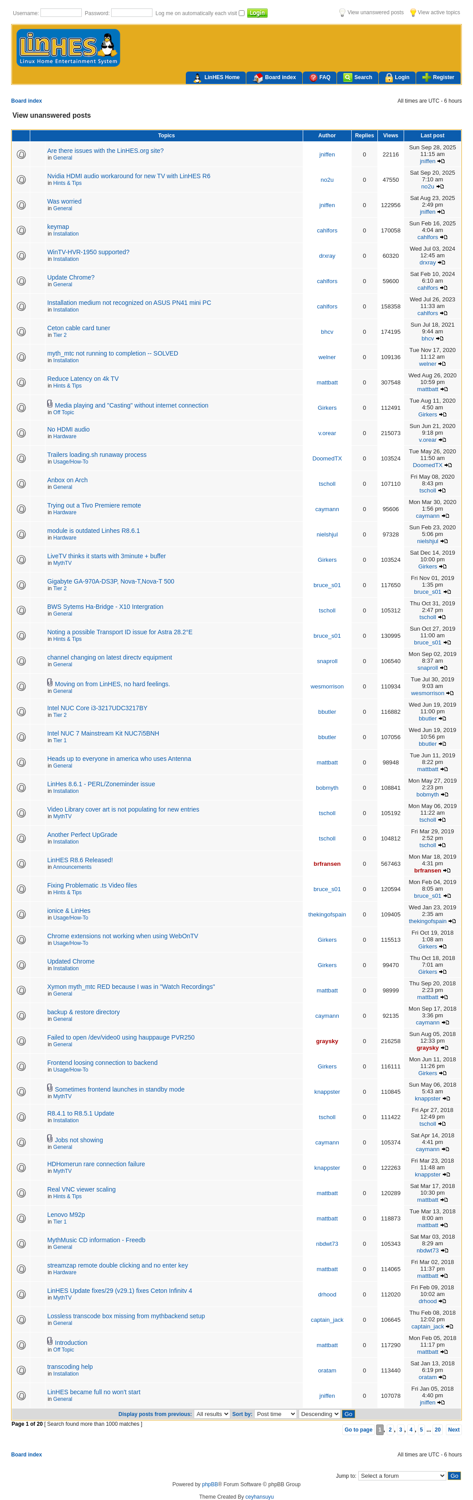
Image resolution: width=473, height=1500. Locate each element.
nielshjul (327, 534)
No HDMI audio (68, 429)
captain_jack (327, 1319)
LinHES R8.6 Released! (80, 860)
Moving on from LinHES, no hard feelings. (112, 684)
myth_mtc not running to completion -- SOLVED (112, 353)
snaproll (327, 661)
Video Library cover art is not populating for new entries (123, 809)
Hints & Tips (67, 183)
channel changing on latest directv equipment (109, 657)
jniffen (327, 154)
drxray (327, 255)
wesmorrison (327, 686)
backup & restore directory (83, 1012)
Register (438, 77)
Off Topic (63, 412)
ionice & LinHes (68, 910)
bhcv (327, 331)
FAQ (320, 77)
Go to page (359, 1430)
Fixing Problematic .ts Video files (92, 885)
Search (357, 77)
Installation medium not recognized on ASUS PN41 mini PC (129, 302)
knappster (327, 1091)
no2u (327, 179)
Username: (26, 13)
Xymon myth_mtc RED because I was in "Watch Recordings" (131, 986)
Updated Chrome (71, 961)
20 (438, 1430)
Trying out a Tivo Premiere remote (94, 505)
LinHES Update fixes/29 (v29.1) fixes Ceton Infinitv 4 (119, 1290)
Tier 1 (60, 740)
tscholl (327, 483)
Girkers (327, 407)
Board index (274, 78)
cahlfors (327, 230)
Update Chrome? (71, 277)
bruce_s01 (327, 585)
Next (454, 1430)
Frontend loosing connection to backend (102, 1062)
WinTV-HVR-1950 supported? (88, 252)
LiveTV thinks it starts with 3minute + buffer (106, 556)
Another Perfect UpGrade (82, 834)
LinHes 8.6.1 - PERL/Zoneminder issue (101, 784)
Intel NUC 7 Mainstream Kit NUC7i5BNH (103, 733)
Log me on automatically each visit (197, 13)
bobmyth (327, 787)
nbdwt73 (327, 1243)
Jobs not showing (79, 1140)
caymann (327, 509)
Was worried (64, 201)
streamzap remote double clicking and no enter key (117, 1265)
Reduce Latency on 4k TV (83, 378)
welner (327, 357)
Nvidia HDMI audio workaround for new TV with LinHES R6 (128, 176)
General (62, 158)
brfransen (327, 863)
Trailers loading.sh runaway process (97, 454)
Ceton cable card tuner (78, 328)
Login (397, 78)
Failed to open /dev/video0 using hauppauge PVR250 (121, 1037)
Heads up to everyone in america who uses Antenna (119, 758)
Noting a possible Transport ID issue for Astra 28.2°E (119, 632)
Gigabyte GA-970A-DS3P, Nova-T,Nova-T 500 (110, 581)
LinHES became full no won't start (93, 1392)
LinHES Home (216, 78)
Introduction (71, 1342)
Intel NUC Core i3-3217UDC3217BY (97, 708)
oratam (327, 1370)
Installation (66, 234)
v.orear (327, 433)
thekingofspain (327, 914)
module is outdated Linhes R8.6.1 (93, 530)
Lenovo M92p (66, 1214)
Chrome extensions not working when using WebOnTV (122, 936)
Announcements (72, 867)
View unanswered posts (371, 12)
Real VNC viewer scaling (81, 1189)
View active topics (435, 12)
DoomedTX (327, 458)
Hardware (64, 436)
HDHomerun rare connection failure (96, 1164)
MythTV (62, 563)
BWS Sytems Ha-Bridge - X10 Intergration (105, 606)
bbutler (327, 711)
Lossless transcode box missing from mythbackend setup (126, 1316)
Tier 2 (60, 335)
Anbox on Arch (67, 480)
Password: (98, 13)
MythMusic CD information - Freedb (96, 1240)
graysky (327, 1041)
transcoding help (70, 1366)
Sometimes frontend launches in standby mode (120, 1089)
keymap (58, 226)
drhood (327, 1294)
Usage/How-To (70, 462)
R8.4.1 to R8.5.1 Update (80, 1113)
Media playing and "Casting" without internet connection (131, 405)
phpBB (210, 1484)
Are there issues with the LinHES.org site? (105, 150)
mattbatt (327, 382)
